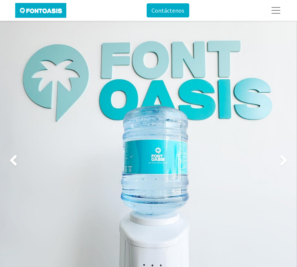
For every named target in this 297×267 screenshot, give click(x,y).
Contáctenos (167, 10)
